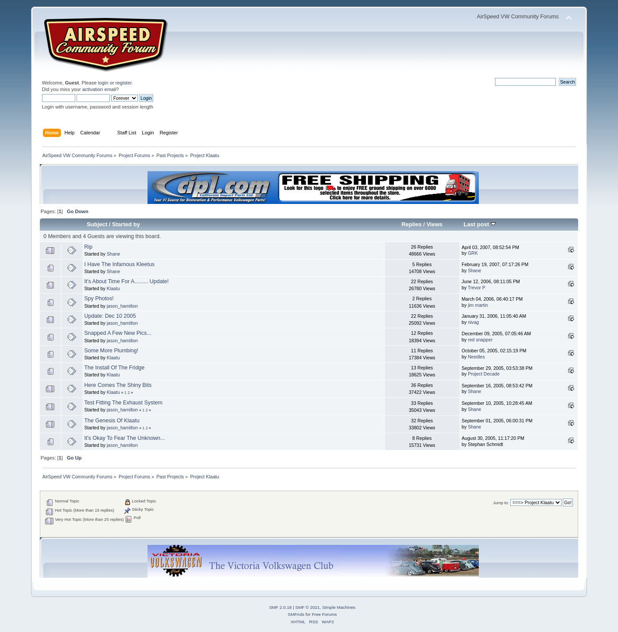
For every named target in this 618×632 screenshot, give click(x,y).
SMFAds (296, 614)
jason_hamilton (122, 306)
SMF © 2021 (307, 607)
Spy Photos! (99, 298)
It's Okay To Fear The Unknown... (124, 438)
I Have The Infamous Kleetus (119, 264)
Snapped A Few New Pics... (117, 333)
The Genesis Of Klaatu (112, 421)
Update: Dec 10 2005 (110, 316)
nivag (473, 322)
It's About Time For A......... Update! (126, 281)
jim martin (478, 305)
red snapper (480, 339)
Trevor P (476, 287)
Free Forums (324, 614)
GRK (473, 253)
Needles (476, 356)
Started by (126, 224)
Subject (97, 224)
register (124, 82)
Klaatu (113, 288)
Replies (411, 224)
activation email (99, 89)
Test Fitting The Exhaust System (123, 403)
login (103, 82)
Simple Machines (338, 607)
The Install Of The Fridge (114, 368)
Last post (480, 224)
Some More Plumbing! (111, 351)
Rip (88, 247)
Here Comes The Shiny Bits (118, 385)
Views (434, 224)
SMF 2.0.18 (280, 607)
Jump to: (501, 502)
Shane (113, 253)
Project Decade (483, 373)
